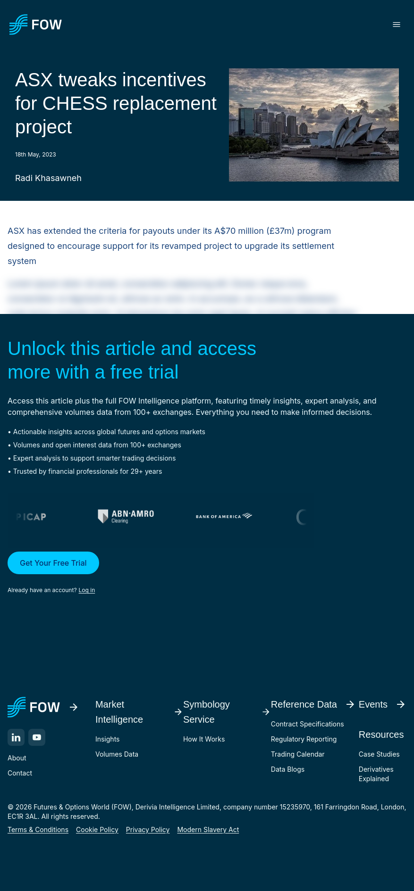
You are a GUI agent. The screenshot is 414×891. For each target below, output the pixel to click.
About (17, 758)
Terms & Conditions (38, 829)
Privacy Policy (148, 829)
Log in (87, 590)
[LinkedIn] (16, 737)
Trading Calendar (298, 754)
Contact (20, 773)
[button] (207, 573)
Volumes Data (116, 754)
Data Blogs (287, 769)
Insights (107, 739)
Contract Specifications (307, 724)
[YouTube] (36, 737)
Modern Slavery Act (208, 829)
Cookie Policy (97, 829)
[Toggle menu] (397, 24)
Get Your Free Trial (53, 563)
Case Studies (379, 754)
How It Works (204, 739)
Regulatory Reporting (304, 739)
